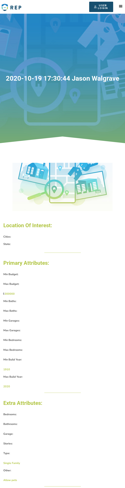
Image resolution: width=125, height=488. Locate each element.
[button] (120, 6)
